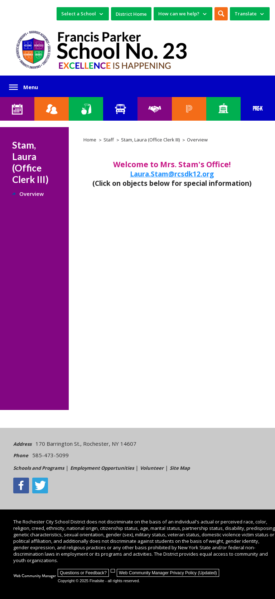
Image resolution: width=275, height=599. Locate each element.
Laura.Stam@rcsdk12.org (172, 174)
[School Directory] (223, 109)
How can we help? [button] (178, 13)
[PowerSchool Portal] (189, 109)
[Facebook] (21, 485)
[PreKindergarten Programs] (258, 109)
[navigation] (83, 13)
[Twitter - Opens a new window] (40, 485)
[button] (221, 13)
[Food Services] (86, 109)
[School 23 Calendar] (17, 109)
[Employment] (155, 109)
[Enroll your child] (51, 109)
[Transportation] (120, 109)
